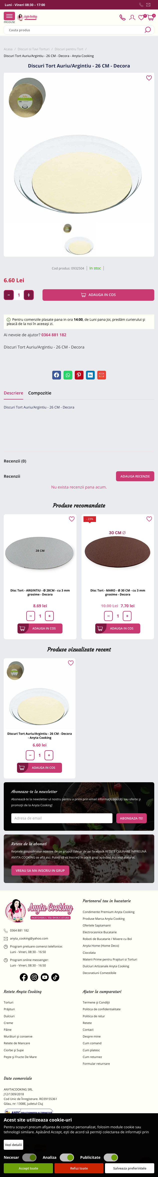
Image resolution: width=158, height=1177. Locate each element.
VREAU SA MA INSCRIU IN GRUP (40, 870)
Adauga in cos (98, 295)
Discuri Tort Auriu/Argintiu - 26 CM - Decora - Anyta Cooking (39, 736)
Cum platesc (91, 1050)
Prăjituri (9, 1009)
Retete (87, 1023)
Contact (88, 1030)
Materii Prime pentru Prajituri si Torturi (110, 959)
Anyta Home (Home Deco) (101, 946)
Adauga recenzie (135, 476)
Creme (8, 1023)
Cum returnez (92, 1057)
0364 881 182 (54, 335)
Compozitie (39, 393)
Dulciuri (9, 1016)
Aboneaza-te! (131, 818)
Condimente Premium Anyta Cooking (108, 912)
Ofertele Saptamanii (97, 925)
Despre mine (92, 1036)
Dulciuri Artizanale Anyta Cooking (106, 966)
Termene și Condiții (96, 1002)
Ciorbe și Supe (14, 1050)
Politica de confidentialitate (101, 1009)
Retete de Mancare (17, 1043)
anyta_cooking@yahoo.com (26, 938)
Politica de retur (94, 1016)
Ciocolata (89, 952)
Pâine (8, 1030)
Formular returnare (96, 1064)
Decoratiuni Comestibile (99, 973)
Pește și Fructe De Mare (20, 1057)
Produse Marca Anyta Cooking (104, 918)
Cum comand (92, 1043)
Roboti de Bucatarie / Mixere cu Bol (107, 939)
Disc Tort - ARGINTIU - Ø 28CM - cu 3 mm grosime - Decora (40, 592)
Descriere (13, 393)
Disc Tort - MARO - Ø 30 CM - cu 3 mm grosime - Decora (117, 592)
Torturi (8, 1002)
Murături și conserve (18, 1036)
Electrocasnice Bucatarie (100, 932)
